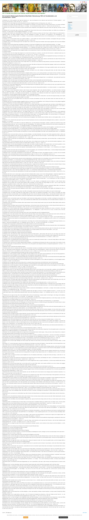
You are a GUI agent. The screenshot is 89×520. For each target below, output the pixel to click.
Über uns (69, 29)
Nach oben (85, 512)
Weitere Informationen (63, 517)
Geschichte (70, 25)
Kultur (69, 26)
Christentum (70, 28)
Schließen (25, 517)
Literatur (69, 27)
